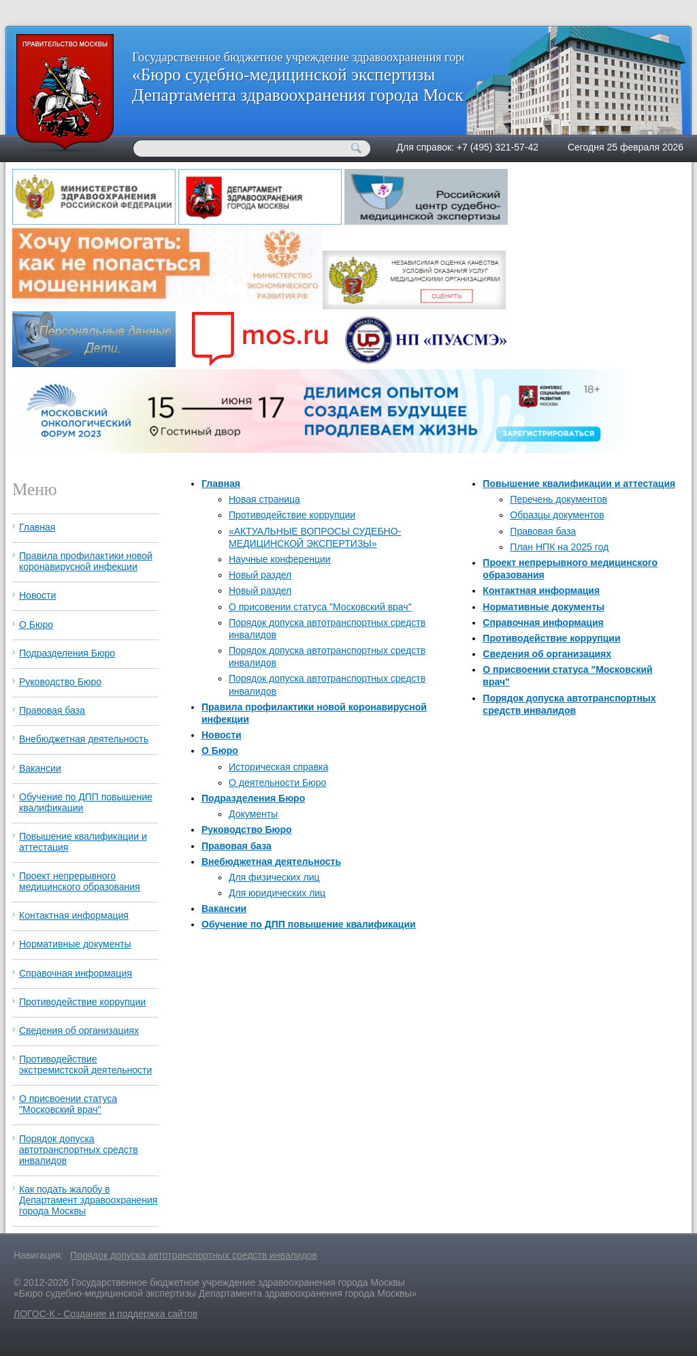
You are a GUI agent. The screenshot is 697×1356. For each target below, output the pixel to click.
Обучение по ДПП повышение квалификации (308, 924)
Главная (220, 483)
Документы (253, 813)
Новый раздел (260, 574)
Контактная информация (541, 590)
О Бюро (219, 750)
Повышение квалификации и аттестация (579, 483)
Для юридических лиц (277, 892)
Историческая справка (278, 766)
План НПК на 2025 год (559, 546)
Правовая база (236, 845)
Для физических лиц (274, 877)
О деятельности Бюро (277, 782)
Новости (221, 734)
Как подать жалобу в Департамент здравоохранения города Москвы (88, 1200)
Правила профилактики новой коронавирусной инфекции (85, 561)
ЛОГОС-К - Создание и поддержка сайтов (105, 1313)
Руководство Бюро (246, 829)
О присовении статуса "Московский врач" (320, 606)
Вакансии (223, 908)
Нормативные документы (543, 606)
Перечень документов (558, 499)
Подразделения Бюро (253, 798)
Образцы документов (557, 514)
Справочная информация (543, 622)
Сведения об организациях (547, 653)
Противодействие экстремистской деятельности (85, 1064)
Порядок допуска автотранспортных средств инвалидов (78, 1149)
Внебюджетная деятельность (271, 861)
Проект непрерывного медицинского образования (79, 881)
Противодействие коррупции (292, 514)
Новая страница (264, 499)
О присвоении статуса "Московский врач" (68, 1104)
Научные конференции (280, 559)
